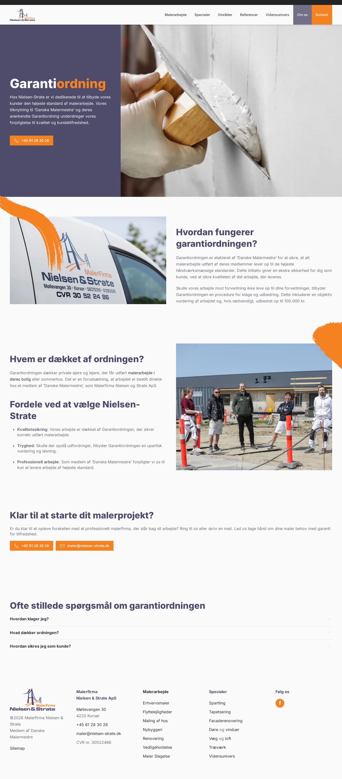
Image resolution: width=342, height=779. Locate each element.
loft (228, 738)
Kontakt (322, 15)
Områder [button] (225, 15)
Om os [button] (302, 15)
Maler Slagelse (156, 756)
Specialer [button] (202, 15)
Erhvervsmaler (156, 703)
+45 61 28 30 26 (31, 140)
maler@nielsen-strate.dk (84, 545)
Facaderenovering (226, 720)
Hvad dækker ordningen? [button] (34, 632)
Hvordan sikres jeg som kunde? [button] (40, 646)
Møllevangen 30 (91, 709)
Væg (213, 738)
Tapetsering (220, 711)
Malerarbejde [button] (176, 15)
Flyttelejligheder (157, 711)
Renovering (153, 738)
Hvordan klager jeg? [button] (29, 618)
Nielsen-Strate (31, 96)
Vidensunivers (277, 15)
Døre (213, 729)
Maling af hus (155, 720)
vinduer (232, 729)
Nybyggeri (152, 729)
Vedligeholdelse (157, 747)
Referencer (249, 15)
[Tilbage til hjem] (22, 15)
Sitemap (17, 748)
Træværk (217, 747)
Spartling (217, 703)
